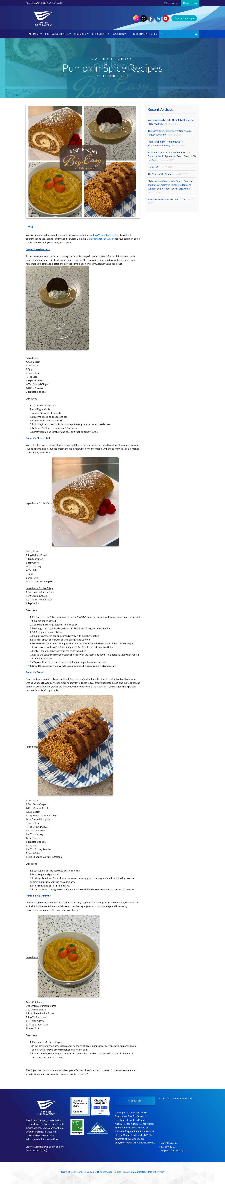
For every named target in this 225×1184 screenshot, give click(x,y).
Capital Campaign (184, 18)
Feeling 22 (160, 166)
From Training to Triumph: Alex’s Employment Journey (166, 143)
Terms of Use (68, 1171)
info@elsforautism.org (171, 1150)
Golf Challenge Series (145, 34)
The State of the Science (168, 173)
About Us (35, 34)
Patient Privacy (156, 1171)
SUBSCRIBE (134, 1100)
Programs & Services (58, 34)
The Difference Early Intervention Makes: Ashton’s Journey (170, 132)
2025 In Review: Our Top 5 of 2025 (171, 201)
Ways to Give (120, 34)
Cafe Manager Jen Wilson (100, 238)
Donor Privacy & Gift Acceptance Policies (99, 1171)
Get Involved (100, 34)
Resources (81, 34)
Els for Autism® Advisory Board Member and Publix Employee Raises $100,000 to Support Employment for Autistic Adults (170, 186)
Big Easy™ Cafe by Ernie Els (103, 234)
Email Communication (134, 1171)
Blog (29, 226)
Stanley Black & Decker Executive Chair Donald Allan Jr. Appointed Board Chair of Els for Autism (172, 156)
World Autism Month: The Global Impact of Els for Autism (171, 121)
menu (83, 1073)
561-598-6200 (55, 2)
